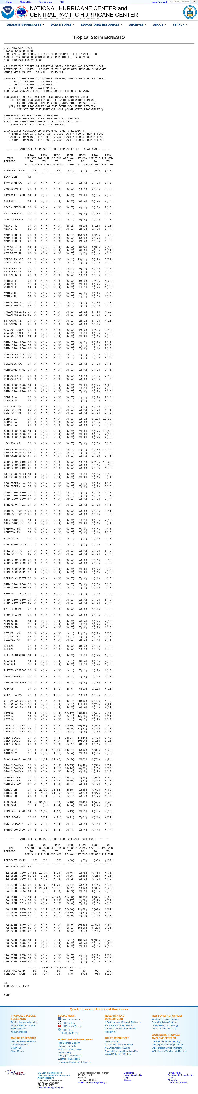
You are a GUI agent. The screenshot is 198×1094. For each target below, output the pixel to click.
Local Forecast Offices (162, 1028)
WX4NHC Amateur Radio (117, 1054)
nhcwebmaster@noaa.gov (50, 1087)
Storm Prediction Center (163, 1022)
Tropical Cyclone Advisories (24, 1022)
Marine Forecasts (23, 1038)
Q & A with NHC (112, 1041)
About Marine (17, 1051)
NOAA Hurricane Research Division (122, 1022)
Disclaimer (129, 1073)
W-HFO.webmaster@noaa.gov (92, 1082)
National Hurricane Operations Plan (122, 1051)
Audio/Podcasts (18, 1028)
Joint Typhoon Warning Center (166, 1044)
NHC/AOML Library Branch (118, 1044)
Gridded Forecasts (20, 1044)
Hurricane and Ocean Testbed (119, 1025)
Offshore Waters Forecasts (23, 1041)
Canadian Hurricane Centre (165, 1041)
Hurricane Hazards (67, 1046)
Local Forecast (159, 2)
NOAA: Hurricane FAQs (116, 1048)
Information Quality (133, 1075)
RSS (62, 2)
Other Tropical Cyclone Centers (167, 1048)
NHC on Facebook (69, 1019)
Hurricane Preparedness (75, 1039)
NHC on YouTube (68, 1026)
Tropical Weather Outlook (23, 1025)
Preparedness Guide (68, 1043)
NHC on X (65, 1023)
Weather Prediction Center (164, 1019)
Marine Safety (64, 1052)
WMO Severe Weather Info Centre (168, 1051)
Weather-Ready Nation (69, 1059)
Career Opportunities (178, 1082)
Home (9, 2)
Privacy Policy (174, 1073)
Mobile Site (25, 2)
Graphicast (16, 1048)
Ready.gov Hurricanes (68, 1055)
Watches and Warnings (69, 1049)
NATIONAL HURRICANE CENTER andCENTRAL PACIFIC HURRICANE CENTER (84, 11)
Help (126, 1077)
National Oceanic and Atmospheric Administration (66, 18)
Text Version (45, 2)
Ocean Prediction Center (163, 1025)
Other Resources (117, 1038)
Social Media (66, 1015)
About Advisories (19, 1032)
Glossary (128, 1080)
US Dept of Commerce (48, 1073)
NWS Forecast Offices (167, 1015)
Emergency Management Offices (73, 1062)
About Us (172, 1080)
